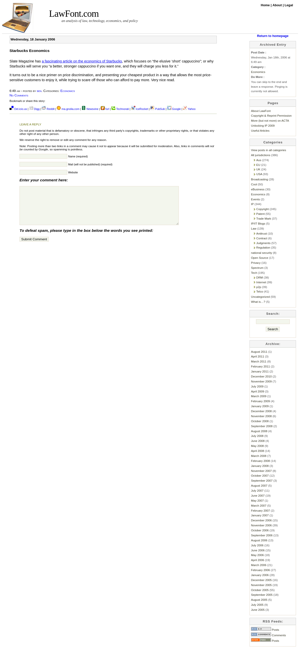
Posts (265, 629)
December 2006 (261, 520)
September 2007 (261, 480)
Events (255, 199)
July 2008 (257, 435)
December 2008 (261, 411)
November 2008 (261, 416)
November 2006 (261, 525)
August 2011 (259, 351)
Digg (34, 108)
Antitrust (261, 233)
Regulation (263, 247)
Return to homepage (272, 36)
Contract (261, 238)
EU (258, 164)
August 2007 (259, 485)
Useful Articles (260, 130)
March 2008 (258, 455)
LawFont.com (74, 13)
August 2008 (259, 431)
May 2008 (257, 445)
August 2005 (259, 599)
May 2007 (257, 500)
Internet (261, 282)
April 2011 (257, 356)
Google (174, 108)
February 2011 (260, 366)
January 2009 (260, 406)
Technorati (120, 108)
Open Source (259, 257)
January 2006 (260, 575)
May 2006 (257, 555)
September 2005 (261, 594)
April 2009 (257, 391)
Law (253, 228)
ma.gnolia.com (68, 108)
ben (39, 91)
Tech (254, 272)
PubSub (157, 108)
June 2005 (257, 609)
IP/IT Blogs (258, 223)
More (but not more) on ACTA (270, 120)
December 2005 (261, 580)
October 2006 (260, 530)
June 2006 (257, 550)
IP (252, 204)
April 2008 (257, 450)
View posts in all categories (268, 150)
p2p (258, 287)
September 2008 (261, 426)
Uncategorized (260, 296)
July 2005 (257, 604)
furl (105, 108)
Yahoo (189, 108)
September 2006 (261, 535)
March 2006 (258, 565)
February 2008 (260, 460)
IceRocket (140, 108)
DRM (259, 277)
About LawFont (260, 110)
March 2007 (258, 505)
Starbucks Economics (30, 50)
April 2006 (257, 560)
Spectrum (257, 267)
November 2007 (261, 470)
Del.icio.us (18, 108)
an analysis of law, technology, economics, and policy (100, 21)
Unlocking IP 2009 (262, 125)
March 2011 (258, 361)
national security (261, 252)
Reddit (48, 108)
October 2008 (260, 421)
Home (266, 5)
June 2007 (257, 495)
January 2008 (260, 465)
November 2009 (261, 381)
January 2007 (260, 515)
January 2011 (260, 371)
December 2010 (261, 376)
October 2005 (260, 590)
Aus (258, 160)
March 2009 (258, 396)
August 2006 (259, 540)
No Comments (19, 95)
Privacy (255, 262)
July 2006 (257, 545)
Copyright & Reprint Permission (271, 115)
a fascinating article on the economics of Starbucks (82, 61)
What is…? (258, 301)
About (277, 5)
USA (259, 174)
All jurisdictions (260, 155)
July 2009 (257, 386)
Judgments (263, 243)
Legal (288, 5)
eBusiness (257, 189)
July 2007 (257, 490)
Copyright (262, 209)
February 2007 (260, 510)
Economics (67, 91)
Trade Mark (263, 218)
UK (258, 169)
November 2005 (261, 585)
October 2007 (260, 475)
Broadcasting (259, 179)
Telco (259, 291)
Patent (260, 213)
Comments (268, 635)
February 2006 (260, 570)
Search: (273, 314)
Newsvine (90, 108)
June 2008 (257, 440)
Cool (254, 184)
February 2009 (260, 401)
